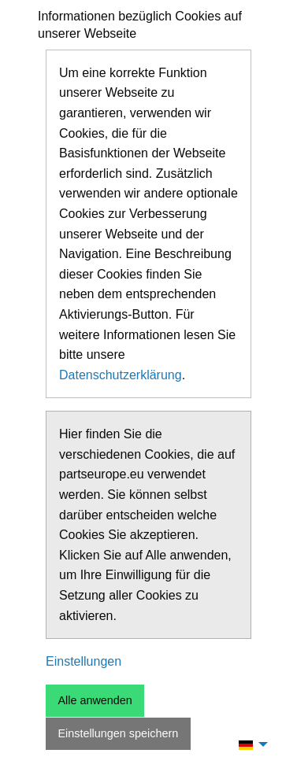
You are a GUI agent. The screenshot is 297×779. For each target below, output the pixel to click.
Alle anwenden (95, 700)
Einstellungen (83, 661)
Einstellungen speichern (118, 733)
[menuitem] (249, 744)
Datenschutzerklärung (120, 375)
